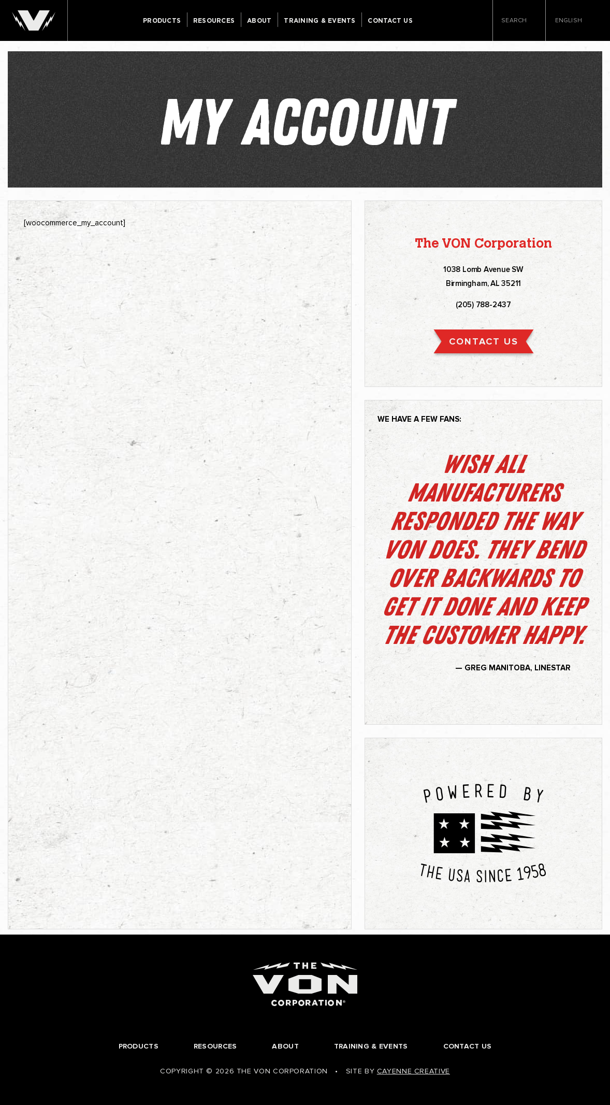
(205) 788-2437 (483, 304)
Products (162, 21)
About (259, 21)
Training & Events (319, 21)
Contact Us (390, 21)
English (572, 21)
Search (518, 21)
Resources (214, 21)
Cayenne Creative (413, 1071)
